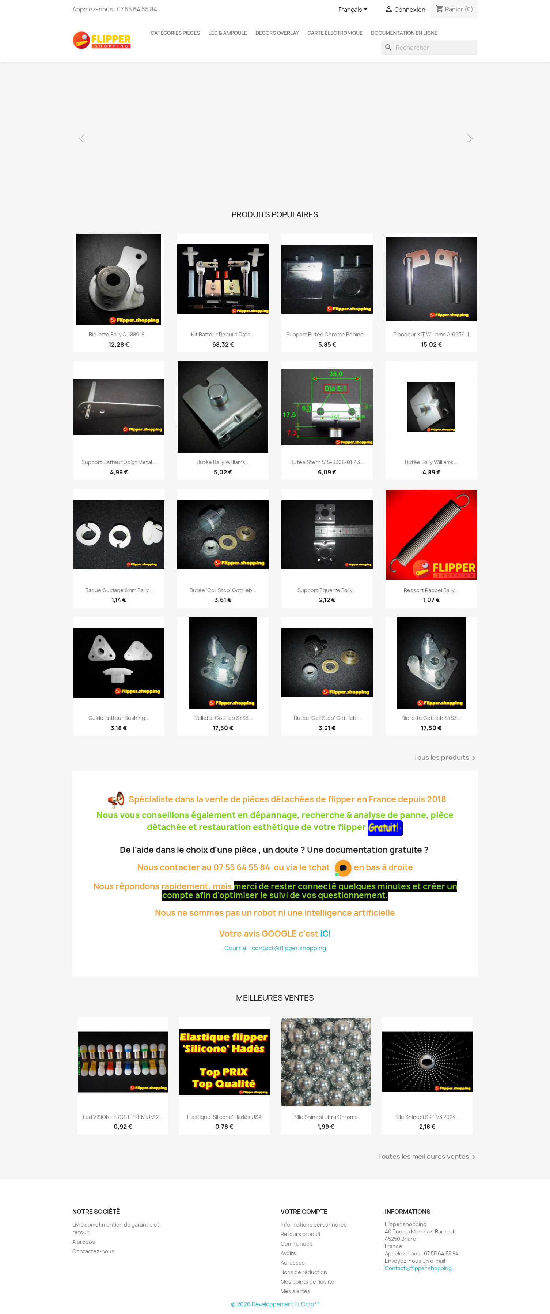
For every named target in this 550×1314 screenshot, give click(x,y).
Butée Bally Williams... (223, 462)
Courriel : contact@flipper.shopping (275, 948)
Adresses (293, 1262)
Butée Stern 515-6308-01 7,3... (327, 462)
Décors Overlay (277, 32)
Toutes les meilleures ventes (428, 1157)
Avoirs (288, 1253)
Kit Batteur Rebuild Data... (223, 334)
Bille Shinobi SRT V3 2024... (427, 1116)
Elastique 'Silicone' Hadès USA (224, 1116)
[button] (102, 133)
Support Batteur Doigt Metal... (118, 462)
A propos (83, 1241)
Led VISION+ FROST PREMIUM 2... (123, 1116)
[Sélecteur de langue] (354, 9)
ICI (325, 933)
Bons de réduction (304, 1272)
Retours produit (301, 1234)
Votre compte (304, 1211)
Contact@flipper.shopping (418, 1268)
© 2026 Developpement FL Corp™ (275, 1304)
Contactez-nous (93, 1251)
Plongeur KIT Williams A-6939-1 (431, 334)
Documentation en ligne (404, 32)
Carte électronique (335, 32)
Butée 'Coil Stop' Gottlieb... (223, 590)
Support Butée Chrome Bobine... (327, 334)
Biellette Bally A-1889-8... (119, 334)
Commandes (296, 1243)
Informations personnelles (314, 1224)
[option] (275, 133)
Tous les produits (446, 758)
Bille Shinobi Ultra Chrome (325, 1116)
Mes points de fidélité (307, 1281)
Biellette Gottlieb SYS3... (223, 717)
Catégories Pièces (175, 32)
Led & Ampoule (227, 32)
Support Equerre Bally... (327, 590)
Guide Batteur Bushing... (118, 717)
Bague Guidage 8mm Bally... (119, 590)
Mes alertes (295, 1291)
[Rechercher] (429, 47)
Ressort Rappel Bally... (431, 590)
